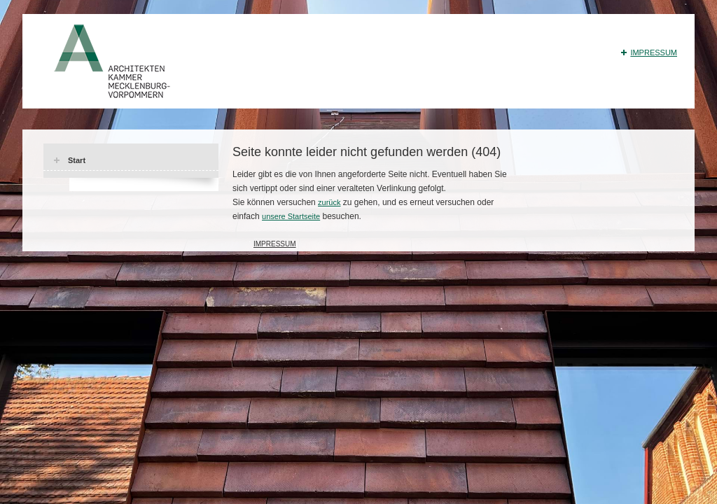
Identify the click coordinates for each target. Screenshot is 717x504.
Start (76, 160)
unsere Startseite (291, 216)
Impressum (653, 52)
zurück (329, 202)
